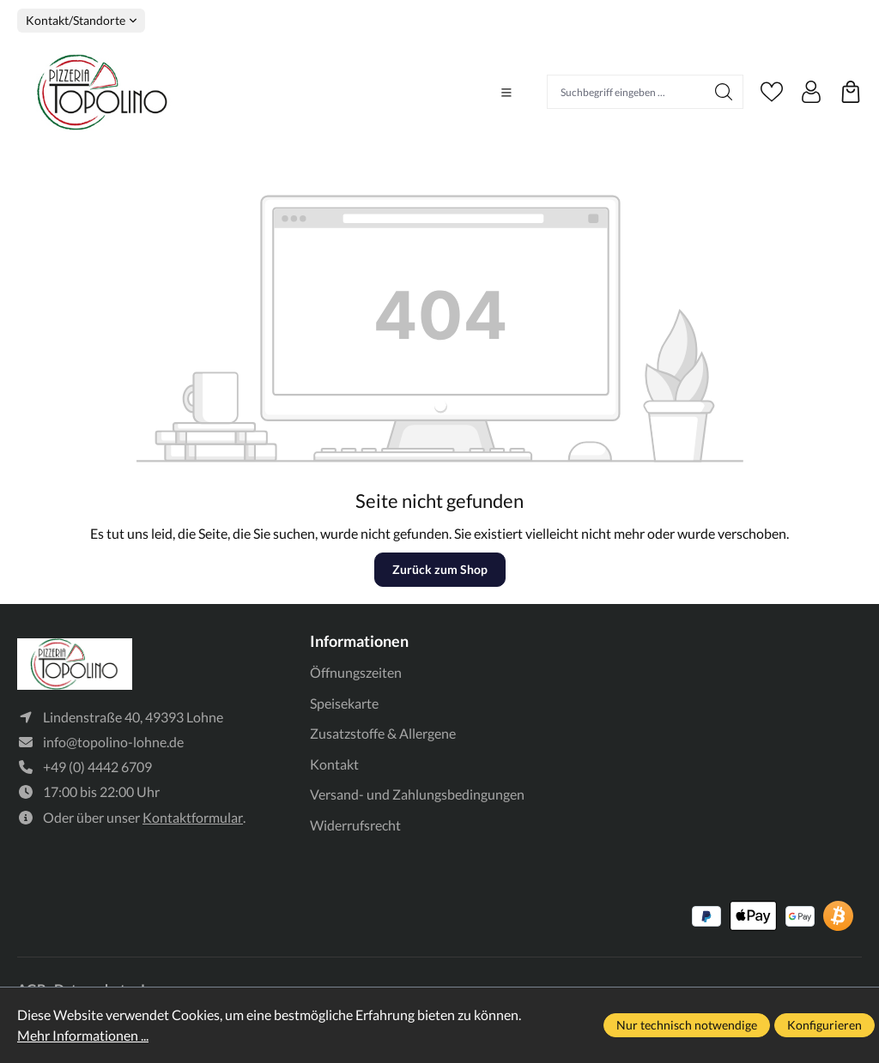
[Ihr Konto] (811, 92)
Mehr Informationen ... (83, 1035)
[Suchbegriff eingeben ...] (626, 92)
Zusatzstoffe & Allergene (383, 733)
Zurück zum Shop (440, 569)
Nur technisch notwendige (686, 1025)
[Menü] (506, 93)
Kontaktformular (192, 817)
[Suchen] (724, 92)
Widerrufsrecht (355, 825)
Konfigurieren (824, 1025)
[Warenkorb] (851, 92)
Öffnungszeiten (356, 672)
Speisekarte (344, 703)
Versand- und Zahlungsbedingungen (417, 794)
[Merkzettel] (772, 92)
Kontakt (334, 764)
